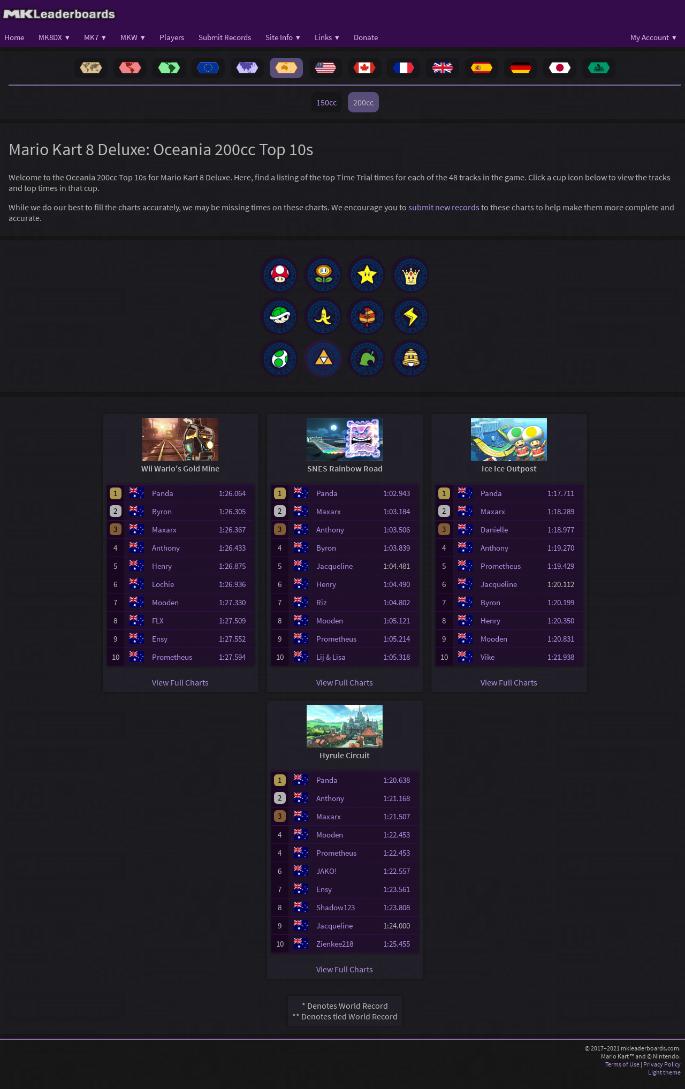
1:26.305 (235, 520)
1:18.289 (564, 520)
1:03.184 (399, 520)
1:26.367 (235, 538)
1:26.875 (235, 574)
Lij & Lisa (331, 665)
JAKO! (326, 879)
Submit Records (225, 37)
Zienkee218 (334, 952)
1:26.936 (235, 593)
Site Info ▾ (282, 37)
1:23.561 (399, 898)
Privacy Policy (662, 1073)
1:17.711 (564, 502)
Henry (162, 574)
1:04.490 (399, 593)
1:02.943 (399, 502)
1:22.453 (399, 843)
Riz (321, 611)
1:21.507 (399, 825)
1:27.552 (235, 647)
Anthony (166, 556)
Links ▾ (327, 37)
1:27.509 (235, 629)
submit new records (444, 207)
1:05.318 (399, 665)
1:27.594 (235, 665)
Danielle (494, 538)
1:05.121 (399, 629)
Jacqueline (334, 574)
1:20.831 (564, 647)
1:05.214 (399, 647)
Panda (162, 502)
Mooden (165, 611)
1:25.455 (399, 952)
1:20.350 (564, 629)
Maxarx (164, 538)
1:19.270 (564, 556)
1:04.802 (399, 611)
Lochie (163, 593)
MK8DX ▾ (54, 37)
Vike (487, 665)
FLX (158, 629)
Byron (162, 520)
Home (14, 37)
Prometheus (172, 665)
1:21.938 (564, 665)
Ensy (160, 647)
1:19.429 (564, 574)
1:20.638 (399, 788)
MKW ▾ (132, 37)
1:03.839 (399, 556)
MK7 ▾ (95, 37)
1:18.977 (564, 538)
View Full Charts (180, 691)
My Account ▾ (653, 37)
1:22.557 (399, 879)
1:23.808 (399, 916)
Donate (366, 37)
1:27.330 (235, 611)
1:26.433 (235, 556)
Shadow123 (335, 916)
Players (171, 37)
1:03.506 (399, 538)
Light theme (664, 1081)
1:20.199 (564, 611)
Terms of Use (622, 1073)
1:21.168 (399, 807)
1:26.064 (235, 502)
